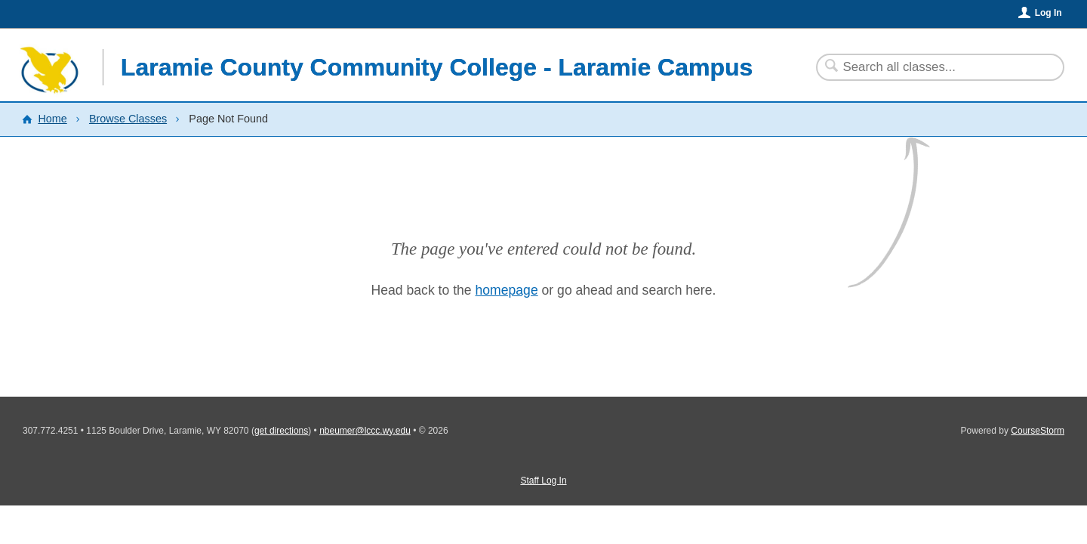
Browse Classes (128, 119)
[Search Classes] (931, 67)
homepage (507, 290)
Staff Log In (543, 480)
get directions (281, 430)
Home (52, 119)
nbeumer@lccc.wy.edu (365, 430)
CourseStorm (1037, 430)
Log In (1048, 13)
